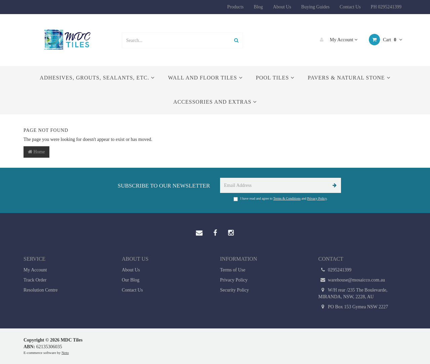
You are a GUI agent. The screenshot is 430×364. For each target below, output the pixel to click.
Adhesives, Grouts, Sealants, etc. (97, 78)
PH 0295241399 (386, 6)
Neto (65, 353)
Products (235, 6)
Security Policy (234, 290)
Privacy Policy (317, 198)
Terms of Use (232, 269)
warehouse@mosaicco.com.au (351, 280)
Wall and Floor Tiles (205, 78)
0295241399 (335, 270)
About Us (282, 6)
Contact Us (350, 6)
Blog (258, 6)
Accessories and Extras (215, 102)
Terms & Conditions (287, 198)
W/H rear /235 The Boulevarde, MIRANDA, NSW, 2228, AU (353, 293)
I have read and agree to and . (280, 199)
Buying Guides (315, 6)
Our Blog (131, 279)
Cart (385, 39)
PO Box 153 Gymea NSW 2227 (353, 307)
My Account (336, 39)
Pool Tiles (275, 78)
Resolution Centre (41, 290)
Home (36, 151)
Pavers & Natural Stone (349, 78)
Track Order (35, 279)
